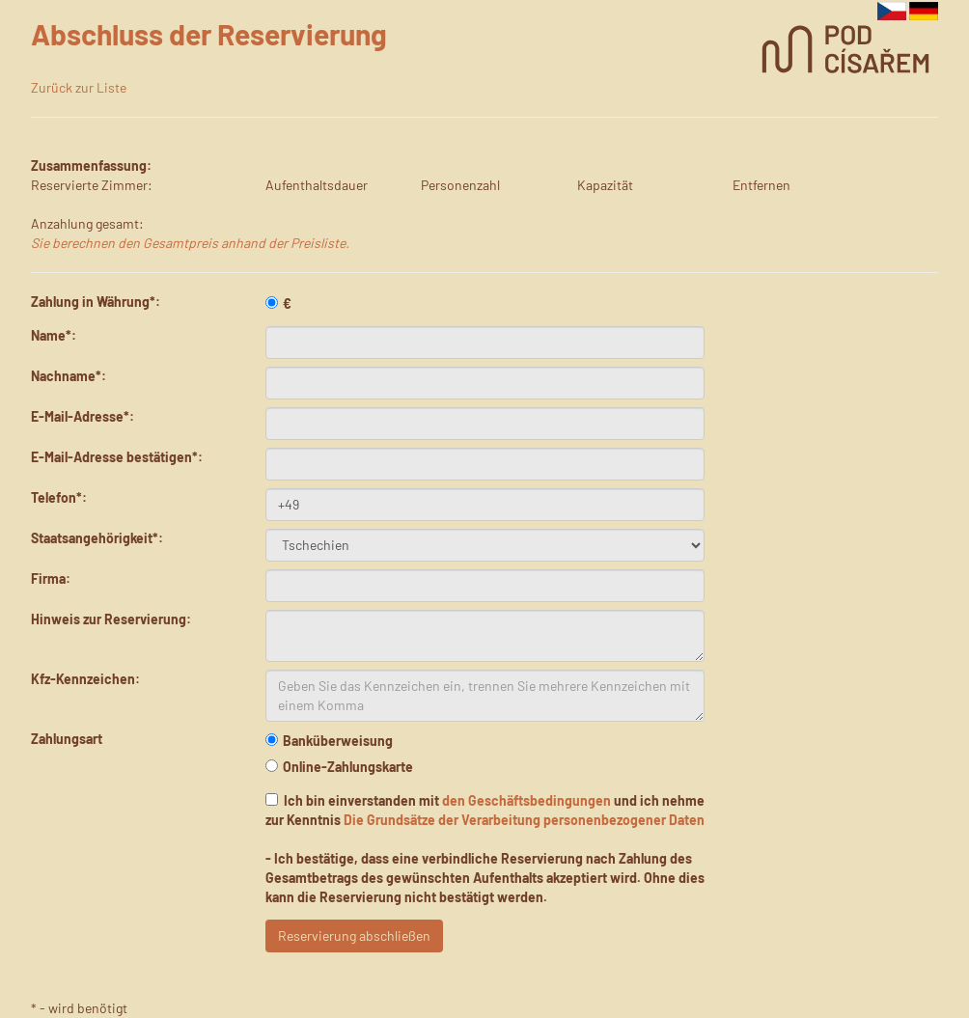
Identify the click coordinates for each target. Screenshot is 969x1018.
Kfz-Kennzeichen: (85, 679)
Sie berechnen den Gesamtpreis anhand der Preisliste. (190, 242)
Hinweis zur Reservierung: (111, 619)
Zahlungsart (66, 738)
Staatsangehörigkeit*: (97, 538)
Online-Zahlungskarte (339, 766)
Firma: (50, 578)
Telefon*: (59, 497)
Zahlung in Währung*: (95, 301)
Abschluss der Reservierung (209, 33)
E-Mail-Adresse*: (82, 416)
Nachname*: (68, 376)
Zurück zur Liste (78, 87)
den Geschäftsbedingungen (526, 800)
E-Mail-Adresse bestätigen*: (117, 457)
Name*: (53, 335)
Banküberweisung (329, 740)
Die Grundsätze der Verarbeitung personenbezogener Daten (524, 820)
